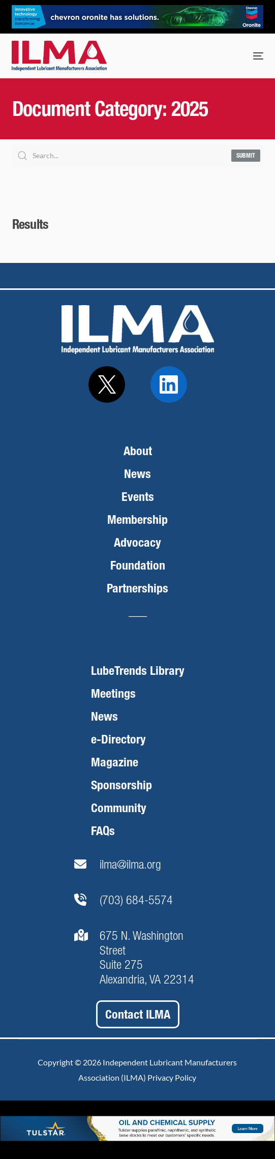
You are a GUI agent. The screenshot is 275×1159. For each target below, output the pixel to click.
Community (118, 807)
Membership (137, 519)
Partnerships (137, 588)
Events (137, 496)
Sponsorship (121, 785)
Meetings (113, 693)
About (138, 450)
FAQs (103, 830)
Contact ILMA (137, 1014)
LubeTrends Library (138, 670)
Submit (245, 155)
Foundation (137, 565)
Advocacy (137, 542)
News (137, 473)
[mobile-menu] (248, 56)
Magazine (114, 762)
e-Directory (118, 739)
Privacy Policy (171, 1077)
